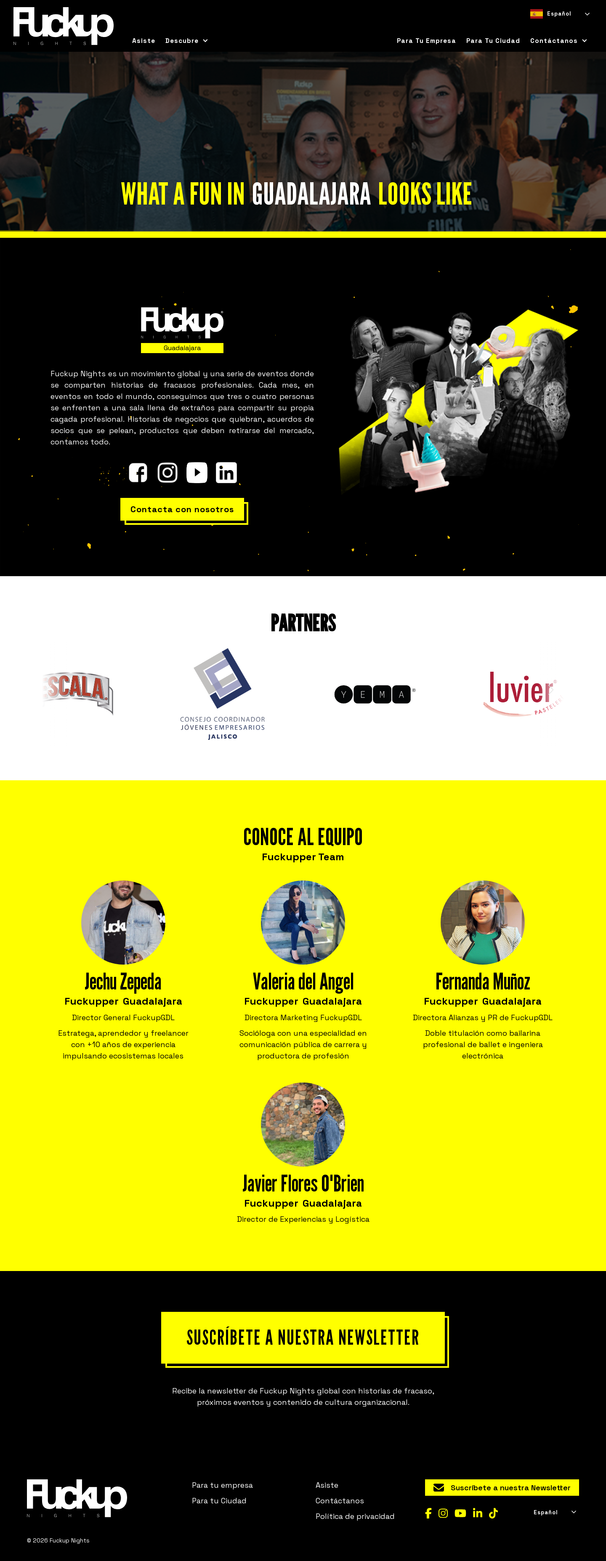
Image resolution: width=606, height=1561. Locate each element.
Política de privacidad (355, 1516)
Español (550, 14)
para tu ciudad (493, 41)
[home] (63, 26)
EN (548, 27)
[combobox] (559, 14)
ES (533, 27)
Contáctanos (340, 1500)
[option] (548, 27)
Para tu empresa (426, 41)
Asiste (143, 41)
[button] (186, 41)
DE (563, 27)
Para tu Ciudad (219, 1500)
